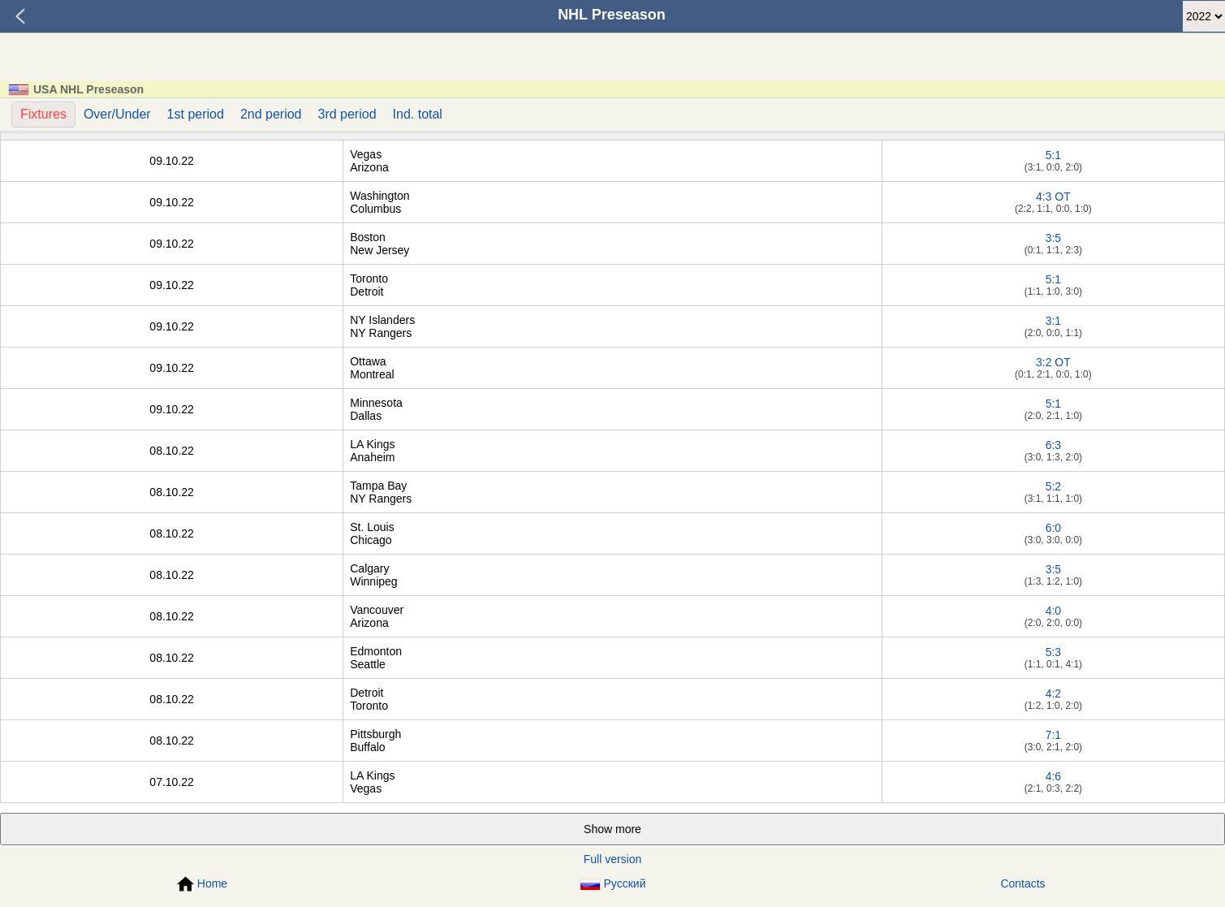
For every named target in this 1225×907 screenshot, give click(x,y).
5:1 (1053, 155)
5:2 (1053, 486)
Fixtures (43, 114)
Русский (613, 884)
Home (202, 884)
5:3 (1053, 652)
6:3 (1053, 444)
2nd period (271, 114)
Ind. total (417, 114)
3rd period (347, 114)
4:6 (1053, 776)
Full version (613, 859)
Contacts (1022, 883)
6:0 (1053, 527)
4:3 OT (1053, 196)
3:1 (1053, 320)
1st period (195, 114)
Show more (612, 829)
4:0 (1053, 610)
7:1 (1053, 734)
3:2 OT (1053, 362)
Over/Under (117, 114)
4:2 (1053, 693)
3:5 (1053, 237)
